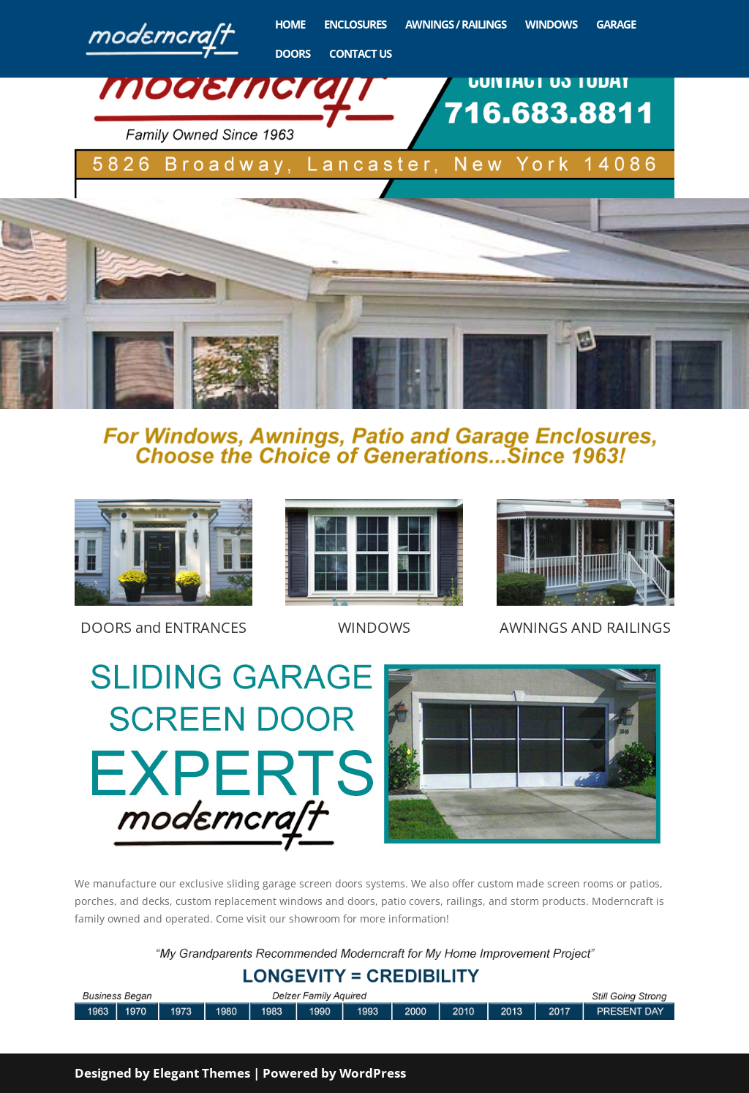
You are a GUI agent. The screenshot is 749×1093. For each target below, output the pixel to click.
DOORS (292, 54)
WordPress (372, 1072)
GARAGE (616, 25)
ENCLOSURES (355, 25)
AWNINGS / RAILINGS (455, 25)
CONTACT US (360, 54)
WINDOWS (551, 25)
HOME (290, 25)
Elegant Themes (201, 1072)
